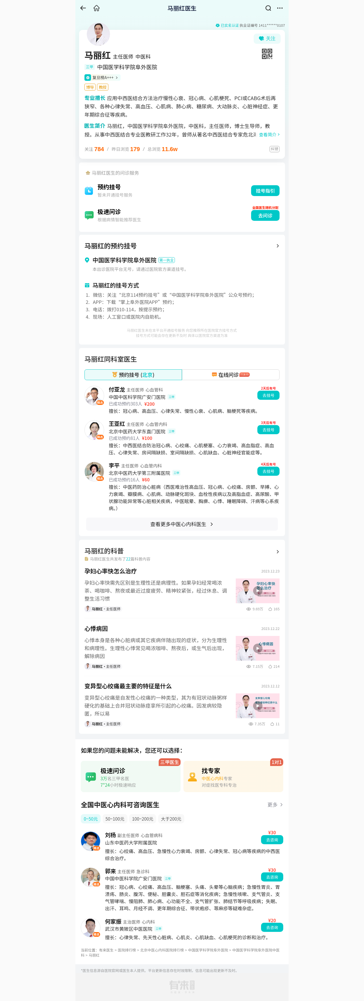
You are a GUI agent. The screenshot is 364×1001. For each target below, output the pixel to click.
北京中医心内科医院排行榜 (162, 950)
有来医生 (106, 950)
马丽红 (94, 955)
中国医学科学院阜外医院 (208, 950)
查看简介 (267, 134)
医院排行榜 (127, 950)
